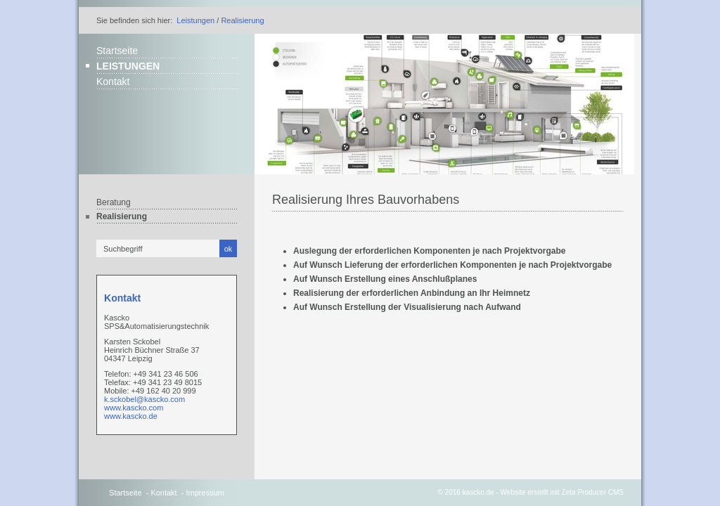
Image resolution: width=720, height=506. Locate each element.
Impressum (205, 492)
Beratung (113, 202)
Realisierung (242, 20)
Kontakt (112, 81)
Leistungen (195, 20)
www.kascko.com (133, 407)
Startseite (117, 50)
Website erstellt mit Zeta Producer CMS (562, 492)
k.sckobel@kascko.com (144, 399)
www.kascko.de (131, 416)
